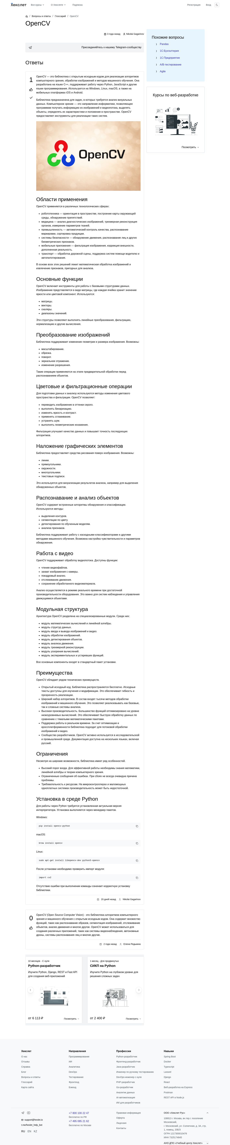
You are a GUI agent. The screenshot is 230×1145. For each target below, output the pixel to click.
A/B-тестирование (170, 64)
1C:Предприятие (170, 57)
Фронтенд (74, 1082)
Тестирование (76, 1077)
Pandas (164, 44)
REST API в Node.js (174, 1097)
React (167, 1082)
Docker (167, 1061)
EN (29, 1131)
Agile (163, 71)
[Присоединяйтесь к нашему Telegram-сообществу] (84, 47)
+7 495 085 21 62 (79, 1121)
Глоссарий (60, 16)
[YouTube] (28, 1113)
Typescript (169, 1066)
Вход (208, 5)
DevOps (73, 1072)
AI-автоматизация (125, 1097)
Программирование (79, 1056)
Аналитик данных (125, 1092)
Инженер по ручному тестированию (135, 1072)
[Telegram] (22, 1113)
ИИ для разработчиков (128, 1102)
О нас (24, 1056)
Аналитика (74, 1066)
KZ (35, 1131)
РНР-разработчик (125, 1082)
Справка (25, 1066)
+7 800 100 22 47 (79, 1113)
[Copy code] (137, 826)
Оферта (120, 1118)
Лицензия (121, 1123)
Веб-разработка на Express (178, 1087)
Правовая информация (128, 1113)
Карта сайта (27, 1087)
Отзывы (25, 1061)
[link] (84, 47)
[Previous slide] (30, 990)
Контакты (121, 1128)
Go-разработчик (124, 1087)
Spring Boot (170, 1056)
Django (167, 1077)
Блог (23, 1072)
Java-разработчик (125, 1066)
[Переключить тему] (217, 5)
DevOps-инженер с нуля (129, 1077)
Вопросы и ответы (41, 16)
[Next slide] (139, 990)
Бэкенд (72, 1087)
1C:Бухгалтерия (169, 50)
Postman (168, 1092)
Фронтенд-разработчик (128, 1061)
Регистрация (193, 5)
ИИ (70, 1061)
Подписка (77, 5)
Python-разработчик (126, 1056)
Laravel (167, 1072)
